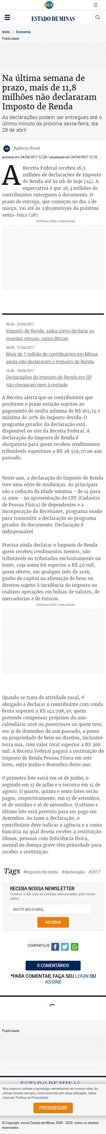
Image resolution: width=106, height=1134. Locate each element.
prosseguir (53, 1108)
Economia (23, 32)
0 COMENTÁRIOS (53, 965)
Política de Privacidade (32, 1097)
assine (53, 982)
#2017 (94, 872)
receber (53, 922)
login (82, 976)
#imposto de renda (40, 872)
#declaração (73, 872)
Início (6, 32)
